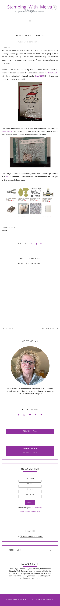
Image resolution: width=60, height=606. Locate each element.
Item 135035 (53, 73)
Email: (30, 489)
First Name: (30, 479)
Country (30, 494)
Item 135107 (7, 131)
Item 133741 (40, 76)
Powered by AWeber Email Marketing (30, 511)
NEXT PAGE (7, 328)
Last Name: (30, 484)
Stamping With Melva (23, 600)
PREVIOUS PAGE (50, 328)
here (7, 177)
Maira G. (50, 600)
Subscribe (30, 448)
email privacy (36, 507)
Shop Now (30, 431)
